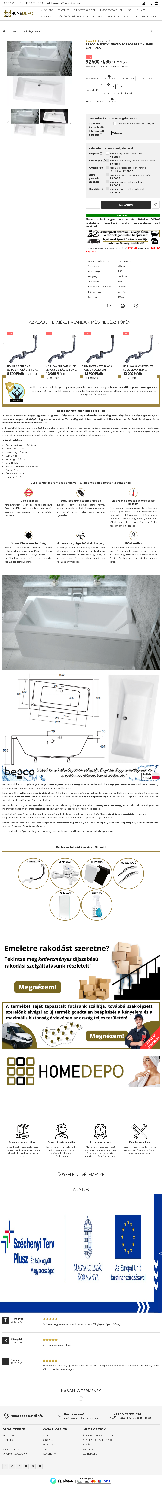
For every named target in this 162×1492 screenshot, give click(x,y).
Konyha (97, 16)
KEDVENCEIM (49, 1472)
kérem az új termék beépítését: (126, 149)
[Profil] (144, 3)
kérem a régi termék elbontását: (127, 177)
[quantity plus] (97, 198)
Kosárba (126, 198)
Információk (149, 16)
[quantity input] (93, 198)
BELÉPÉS (47, 1453)
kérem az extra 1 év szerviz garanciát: (130, 170)
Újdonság (47, 10)
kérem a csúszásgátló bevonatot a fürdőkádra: (128, 163)
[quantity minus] (88, 198)
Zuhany (140, 10)
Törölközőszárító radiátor (72, 16)
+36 (153, 241)
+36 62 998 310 (11, 3)
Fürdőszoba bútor (85, 10)
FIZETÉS (86, 1463)
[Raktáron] (123, 208)
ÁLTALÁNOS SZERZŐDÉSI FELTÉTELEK (101, 1453)
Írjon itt (132, 241)
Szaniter (46, 16)
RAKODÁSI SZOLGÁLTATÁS (15, 1472)
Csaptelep (63, 10)
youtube (26, 1484)
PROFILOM (48, 1463)
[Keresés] (150, 3)
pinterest (33, 1484)
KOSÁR (46, 1467)
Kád (129, 10)
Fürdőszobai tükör (111, 10)
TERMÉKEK (7, 1458)
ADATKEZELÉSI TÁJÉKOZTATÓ (97, 1458)
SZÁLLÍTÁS (88, 1467)
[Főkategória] (4, 25)
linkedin (40, 1484)
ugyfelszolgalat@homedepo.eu (62, 3)
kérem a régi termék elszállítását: (127, 184)
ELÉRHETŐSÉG (90, 1472)
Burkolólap (130, 16)
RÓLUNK (6, 1463)
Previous (4, 348)
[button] (156, 198)
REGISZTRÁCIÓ (50, 1458)
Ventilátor (113, 16)
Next (157, 348)
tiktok (19, 1484)
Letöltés (122, 280)
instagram (12, 1484)
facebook (5, 1484)
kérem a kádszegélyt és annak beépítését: (132, 156)
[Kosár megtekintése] (156, 3)
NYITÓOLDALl (9, 1453)
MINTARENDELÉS (10, 1467)
